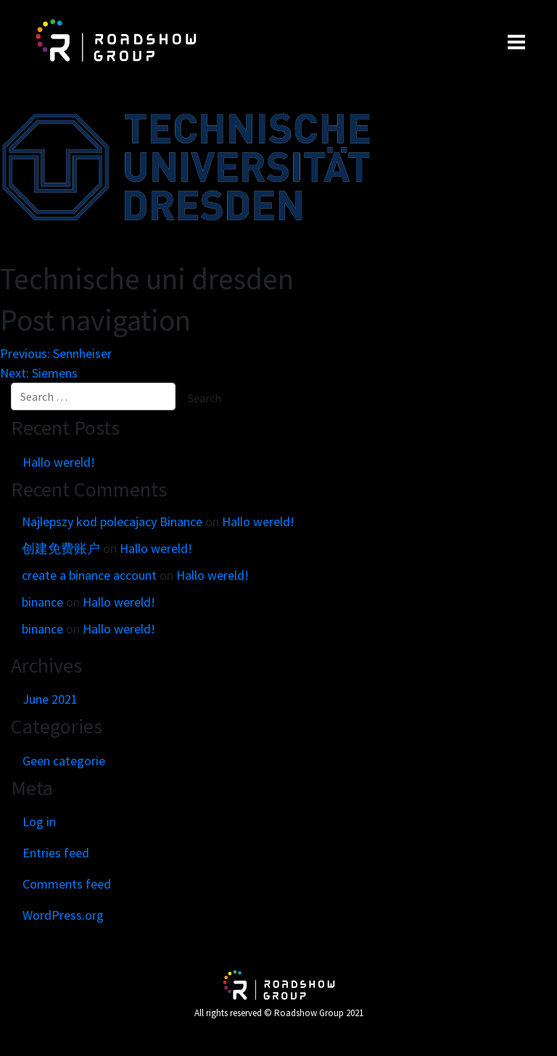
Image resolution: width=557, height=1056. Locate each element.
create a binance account (89, 575)
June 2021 (50, 699)
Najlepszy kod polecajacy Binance (112, 521)
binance (42, 602)
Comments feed (66, 884)
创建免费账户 (61, 548)
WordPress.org (63, 915)
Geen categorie (63, 760)
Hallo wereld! (58, 462)
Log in (39, 821)
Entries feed (55, 852)
